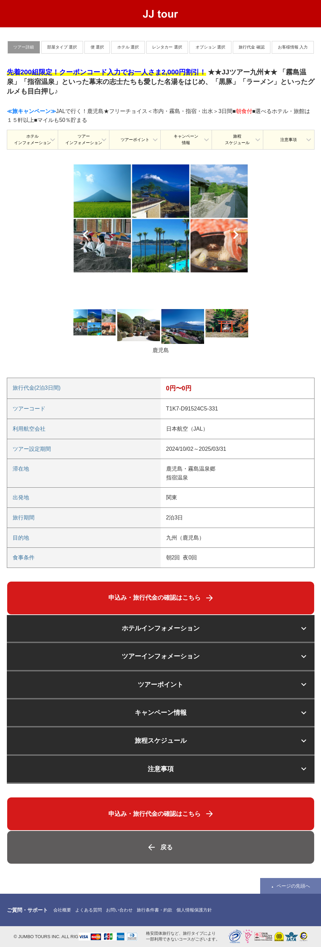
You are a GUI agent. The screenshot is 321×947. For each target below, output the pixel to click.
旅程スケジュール (237, 139)
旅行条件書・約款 (154, 910)
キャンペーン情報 (186, 139)
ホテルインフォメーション (32, 139)
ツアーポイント (135, 139)
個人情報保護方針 (194, 910)
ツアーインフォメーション (83, 139)
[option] (160, 218)
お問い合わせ (119, 910)
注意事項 (288, 139)
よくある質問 (88, 910)
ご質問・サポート (27, 910)
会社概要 (62, 910)
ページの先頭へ (293, 886)
